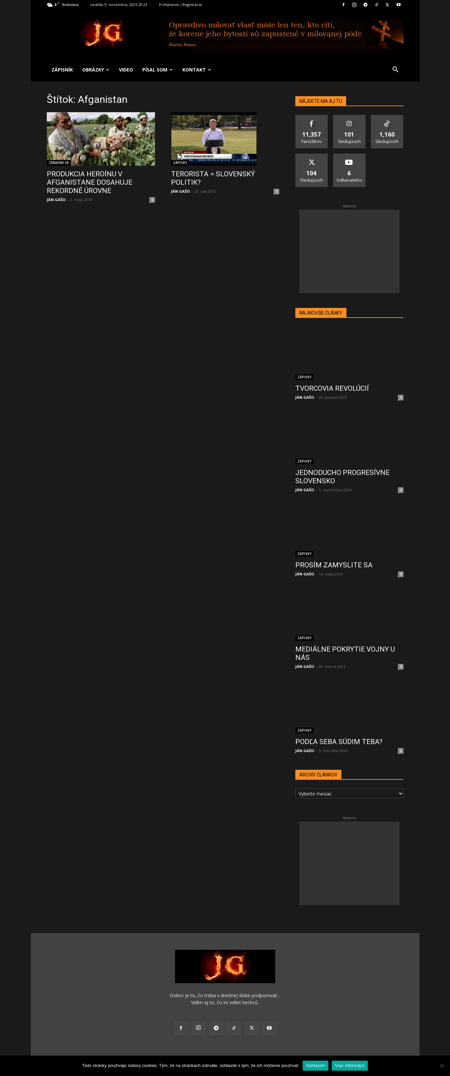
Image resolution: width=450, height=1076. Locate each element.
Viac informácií (350, 1065)
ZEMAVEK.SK (59, 162)
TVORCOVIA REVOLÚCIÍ (332, 388)
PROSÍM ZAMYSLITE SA (333, 565)
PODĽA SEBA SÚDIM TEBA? (339, 742)
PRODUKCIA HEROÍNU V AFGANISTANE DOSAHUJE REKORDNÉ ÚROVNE (89, 182)
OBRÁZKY (95, 69)
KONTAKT (196, 69)
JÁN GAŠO (56, 199)
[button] (396, 70)
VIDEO (126, 69)
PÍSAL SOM (157, 69)
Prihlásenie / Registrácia (180, 4)
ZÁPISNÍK (62, 69)
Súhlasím (315, 1065)
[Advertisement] (349, 251)
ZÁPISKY (180, 162)
